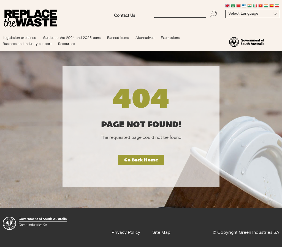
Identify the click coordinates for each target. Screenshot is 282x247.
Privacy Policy (126, 233)
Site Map (161, 233)
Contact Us (124, 16)
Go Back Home (141, 159)
